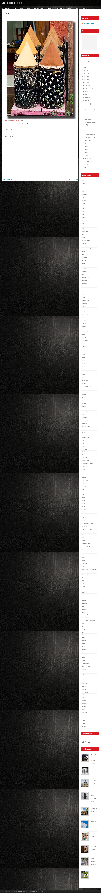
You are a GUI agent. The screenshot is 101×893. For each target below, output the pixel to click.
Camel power (88, 116)
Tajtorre (87, 128)
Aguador (87, 143)
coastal (84, 269)
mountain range (86, 475)
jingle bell (84, 406)
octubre (87, 85)
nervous (84, 486)
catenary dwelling (86, 246)
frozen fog (84, 346)
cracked (84, 289)
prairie (83, 555)
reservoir (84, 566)
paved (83, 532)
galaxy (83, 349)
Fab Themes (40, 891)
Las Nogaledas (86, 426)
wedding (84, 706)
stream (83, 646)
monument (84, 466)
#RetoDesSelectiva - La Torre (94, 770)
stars (83, 635)
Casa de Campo (86, 240)
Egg (83, 317)
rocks (83, 586)
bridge (83, 223)
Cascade (84, 243)
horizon (84, 383)
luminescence (85, 437)
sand (83, 598)
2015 (85, 70)
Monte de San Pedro (87, 463)
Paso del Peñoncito (87, 529)
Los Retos (76, 8)
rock (83, 583)
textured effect (85, 663)
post (12, 129)
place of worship (86, 543)
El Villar (28, 8)
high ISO (84, 374)
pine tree (84, 540)
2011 (85, 161)
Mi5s (83, 455)
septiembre (88, 88)
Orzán (83, 506)
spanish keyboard (86, 632)
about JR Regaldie (5, 8)
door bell (84, 309)
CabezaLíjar (85, 229)
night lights (84, 492)
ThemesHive (28, 891)
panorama (84, 520)
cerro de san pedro (87, 249)
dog (83, 306)
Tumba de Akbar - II (90, 110)
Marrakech (29, 124)
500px (83, 183)
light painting (85, 432)
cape (83, 234)
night (83, 489)
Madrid (83, 443)
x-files (83, 720)
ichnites (84, 394)
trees (83, 680)
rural (83, 592)
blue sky (84, 217)
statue (83, 637)
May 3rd (84, 452)
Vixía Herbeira (85, 692)
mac (83, 440)
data (83, 294)
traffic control (85, 675)
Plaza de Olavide (86, 546)
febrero (87, 158)
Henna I (87, 152)
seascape (84, 609)
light (83, 429)
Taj (85, 131)
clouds (83, 263)
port (83, 549)
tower (83, 672)
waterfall (84, 700)
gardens (84, 352)
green (83, 366)
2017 (85, 64)
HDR (15, 8)
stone (83, 643)
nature (83, 483)
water (83, 695)
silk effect (84, 618)
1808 (83, 180)
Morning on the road (90, 134)
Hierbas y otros (89, 140)
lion (83, 435)
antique (84, 189)
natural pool (85, 480)
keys (83, 414)
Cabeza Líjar (50, 8)
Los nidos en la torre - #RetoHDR (94, 783)
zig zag (84, 726)
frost (83, 343)
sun (83, 652)
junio (86, 94)
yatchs (83, 723)
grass (83, 363)
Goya (83, 357)
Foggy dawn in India (90, 137)
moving (84, 477)
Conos (7, 13)
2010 (85, 164)
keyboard (84, 412)
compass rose (85, 277)
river (83, 580)
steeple (84, 640)
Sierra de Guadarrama (38, 8)
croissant (84, 292)
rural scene (85, 595)
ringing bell (84, 572)
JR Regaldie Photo (12, 2)
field (83, 329)
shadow (84, 612)
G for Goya (93, 872)
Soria (83, 629)
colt (83, 274)
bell (83, 206)
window (84, 715)
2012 (85, 79)
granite (83, 360)
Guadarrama (85, 369)
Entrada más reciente (7, 179)
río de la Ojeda (86, 575)
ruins (83, 589)
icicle (83, 397)
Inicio (41, 179)
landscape (84, 423)
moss (83, 469)
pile (83, 537)
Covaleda (84, 286)
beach (83, 203)
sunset (83, 657)
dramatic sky (85, 314)
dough (83, 312)
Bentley (84, 211)
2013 (85, 76)
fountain (84, 337)
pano (83, 517)
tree (83, 678)
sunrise (84, 655)
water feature (85, 698)
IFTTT (83, 400)
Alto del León (85, 186)
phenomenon (85, 535)
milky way (84, 457)
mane (83, 446)
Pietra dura (88, 107)
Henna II (87, 149)
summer (84, 649)
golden (83, 354)
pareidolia (84, 526)
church (83, 251)
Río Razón (84, 578)
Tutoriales (21, 8)
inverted (84, 403)
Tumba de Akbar (89, 113)
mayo (86, 97)
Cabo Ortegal (85, 231)
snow (83, 626)
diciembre (87, 82)
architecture (85, 194)
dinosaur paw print (86, 300)
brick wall (84, 220)
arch (83, 191)
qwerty (83, 560)
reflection (84, 563)
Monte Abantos (60, 8)
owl (83, 512)
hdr (82, 372)
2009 (85, 167)
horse (83, 389)
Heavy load (88, 119)
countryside (85, 283)
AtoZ (83, 197)
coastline (84, 271)
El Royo (69, 8)
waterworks (85, 703)
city (83, 254)
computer (84, 280)
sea (83, 606)
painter (83, 515)
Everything (84, 8)
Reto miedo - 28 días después (94, 836)
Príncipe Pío (85, 557)
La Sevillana (85, 420)
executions (84, 326)
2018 (85, 61)
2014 (85, 73)
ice (82, 392)
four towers (85, 340)
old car (83, 503)
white (83, 709)
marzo (87, 104)
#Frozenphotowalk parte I (94, 811)
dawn (83, 297)
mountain (84, 472)
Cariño (83, 237)
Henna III (87, 146)
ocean (83, 500)
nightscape (84, 495)
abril (86, 100)
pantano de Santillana (87, 523)
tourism (84, 669)
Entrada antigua (73, 179)
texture (83, 660)
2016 (85, 67)
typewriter (84, 686)
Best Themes (22, 891)
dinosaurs (84, 303)
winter (83, 718)
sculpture (84, 603)
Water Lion (93, 821)
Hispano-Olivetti (86, 380)
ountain (84, 509)
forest (83, 334)
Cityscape (84, 257)
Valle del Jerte (85, 689)
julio (86, 91)
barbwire (84, 200)
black (83, 214)
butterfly (84, 226)
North (83, 497)
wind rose (84, 712)
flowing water (85, 332)
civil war (84, 260)
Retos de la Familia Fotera (89, 569)
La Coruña (84, 417)
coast (83, 266)
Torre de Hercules (86, 666)
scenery (84, 600)
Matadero (84, 449)
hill (82, 377)
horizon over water (87, 386)
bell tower (84, 209)
